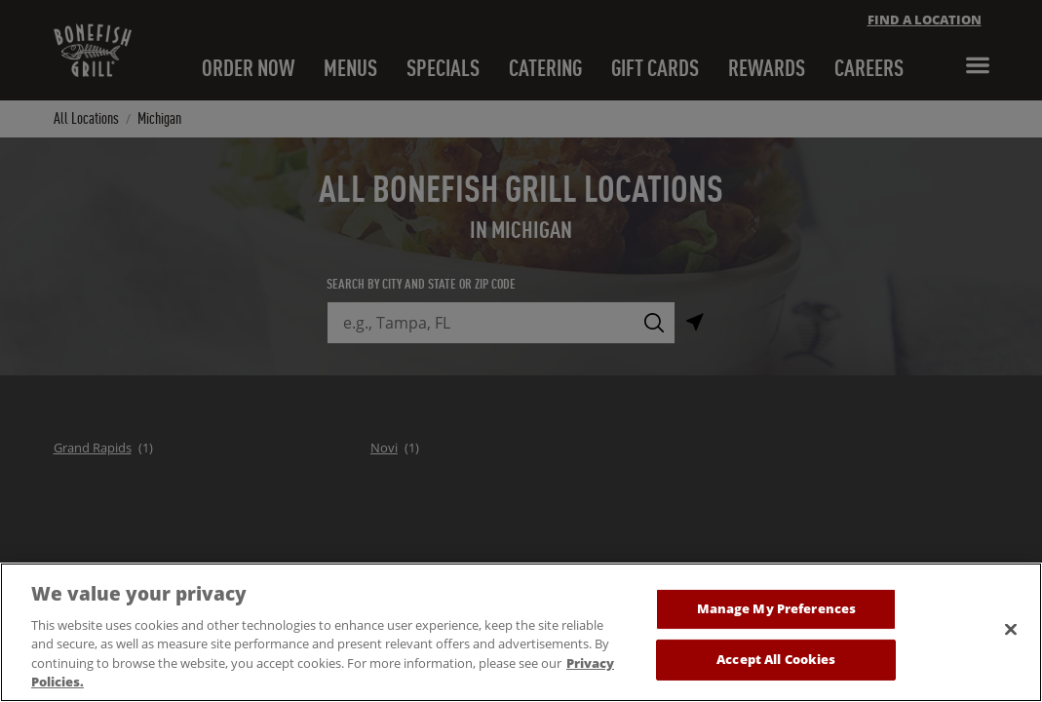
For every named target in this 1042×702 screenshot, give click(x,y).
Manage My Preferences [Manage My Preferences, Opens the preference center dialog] (777, 624)
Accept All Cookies (775, 673)
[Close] (1010, 644)
